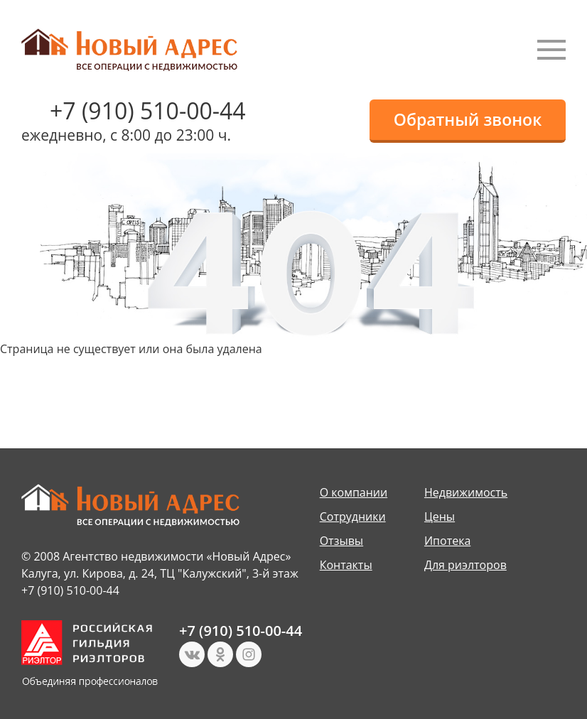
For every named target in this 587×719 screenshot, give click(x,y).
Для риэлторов (465, 565)
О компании (354, 492)
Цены (439, 516)
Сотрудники (353, 516)
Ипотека (447, 540)
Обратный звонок (468, 119)
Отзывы (341, 540)
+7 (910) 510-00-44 (148, 110)
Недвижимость (465, 492)
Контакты (346, 565)
